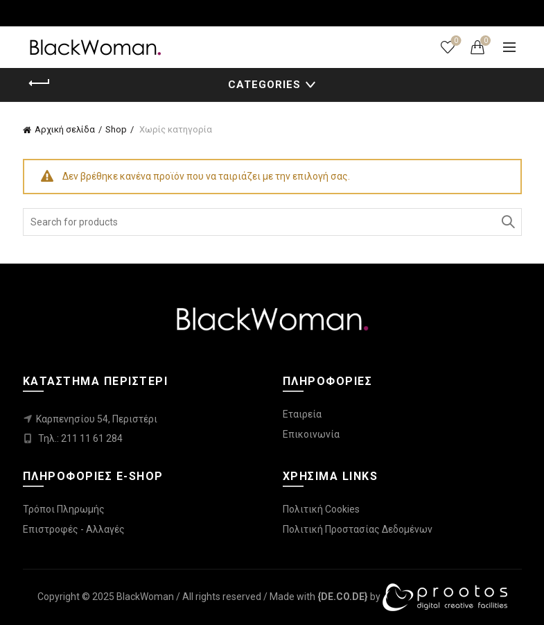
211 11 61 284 (92, 438)
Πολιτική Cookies (321, 509)
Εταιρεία (302, 414)
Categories (264, 84)
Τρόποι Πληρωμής (64, 509)
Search (508, 222)
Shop (116, 129)
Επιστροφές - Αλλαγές (74, 529)
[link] (342, 596)
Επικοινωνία (311, 434)
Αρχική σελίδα (65, 129)
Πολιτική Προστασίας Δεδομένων (357, 529)
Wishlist (455, 41)
